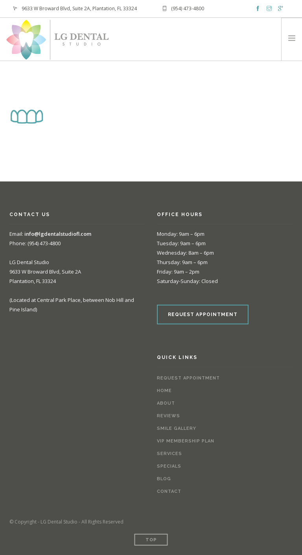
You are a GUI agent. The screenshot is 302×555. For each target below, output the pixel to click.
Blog (164, 478)
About (166, 403)
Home (164, 390)
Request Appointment (188, 378)
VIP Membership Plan (185, 441)
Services (169, 453)
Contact (169, 491)
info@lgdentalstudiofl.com (57, 233)
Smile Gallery (176, 428)
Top (151, 539)
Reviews (168, 415)
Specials (169, 466)
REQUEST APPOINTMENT (203, 314)
